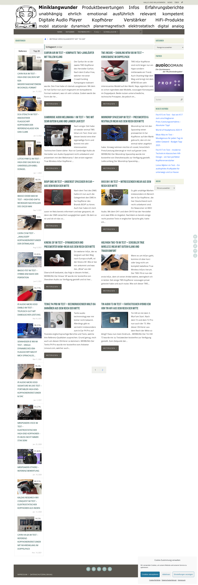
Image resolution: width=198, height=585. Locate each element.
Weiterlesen (53, 104)
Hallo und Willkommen (154, 2)
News (170, 2)
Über (177, 2)
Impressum (181, 580)
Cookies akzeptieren (150, 574)
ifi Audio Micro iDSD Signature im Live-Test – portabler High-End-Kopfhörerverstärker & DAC (29, 389)
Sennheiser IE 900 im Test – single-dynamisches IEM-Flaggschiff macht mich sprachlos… (27, 348)
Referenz (23, 51)
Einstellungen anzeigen (183, 574)
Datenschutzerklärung (169, 580)
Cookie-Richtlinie (154, 580)
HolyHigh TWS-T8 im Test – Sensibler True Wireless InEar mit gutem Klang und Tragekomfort (122, 246)
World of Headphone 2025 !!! (169, 130)
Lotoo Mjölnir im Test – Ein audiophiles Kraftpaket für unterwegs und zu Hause (168, 169)
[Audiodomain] (169, 72)
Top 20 (36, 51)
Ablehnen (166, 574)
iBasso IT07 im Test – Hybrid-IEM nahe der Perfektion (27, 274)
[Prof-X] (169, 91)
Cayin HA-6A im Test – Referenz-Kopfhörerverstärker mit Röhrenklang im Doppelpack (29, 542)
